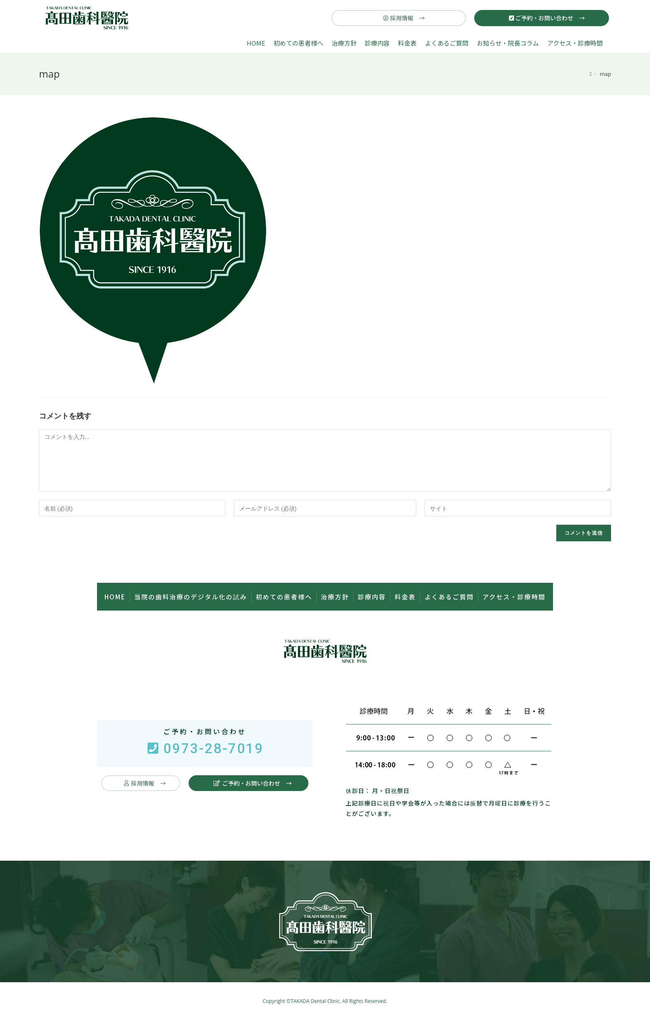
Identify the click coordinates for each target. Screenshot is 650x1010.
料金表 (407, 43)
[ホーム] (591, 74)
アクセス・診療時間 (575, 43)
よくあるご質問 (446, 43)
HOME (256, 43)
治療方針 (344, 43)
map (605, 74)
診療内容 (377, 43)
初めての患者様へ (298, 43)
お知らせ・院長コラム (508, 43)
